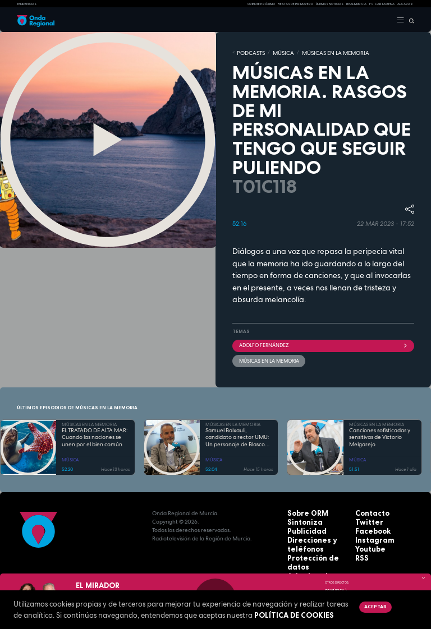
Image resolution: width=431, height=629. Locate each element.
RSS (360, 552)
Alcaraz (405, 4)
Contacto (369, 510)
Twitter (366, 518)
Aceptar (374, 606)
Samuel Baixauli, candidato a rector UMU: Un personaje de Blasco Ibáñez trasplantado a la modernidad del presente (238, 434)
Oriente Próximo (261, 4)
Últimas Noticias (329, 4)
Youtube (367, 543)
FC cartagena (382, 4)
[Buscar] (409, 20)
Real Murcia (356, 4)
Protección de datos (316, 552)
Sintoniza (301, 518)
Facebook (369, 526)
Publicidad (302, 526)
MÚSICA (275, 52)
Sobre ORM (303, 510)
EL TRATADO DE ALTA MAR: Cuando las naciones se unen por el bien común (95, 434)
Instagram (370, 535)
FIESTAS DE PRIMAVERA (295, 4)
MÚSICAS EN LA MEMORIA (318, 52)
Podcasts (248, 52)
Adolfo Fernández (323, 343)
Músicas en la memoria (266, 357)
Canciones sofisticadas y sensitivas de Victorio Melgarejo (379, 434)
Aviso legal (303, 560)
